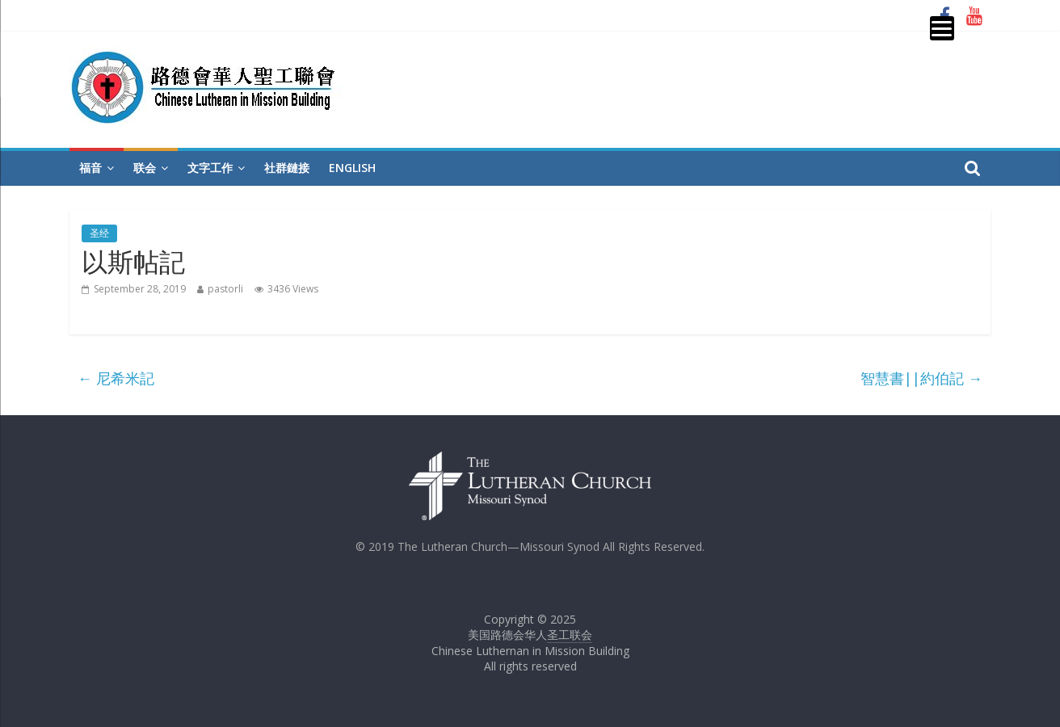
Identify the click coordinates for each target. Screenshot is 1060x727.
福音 (90, 167)
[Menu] (942, 28)
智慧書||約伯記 (921, 378)
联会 (144, 167)
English (352, 167)
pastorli (225, 289)
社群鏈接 (286, 167)
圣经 (99, 233)
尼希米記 (116, 378)
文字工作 (210, 167)
